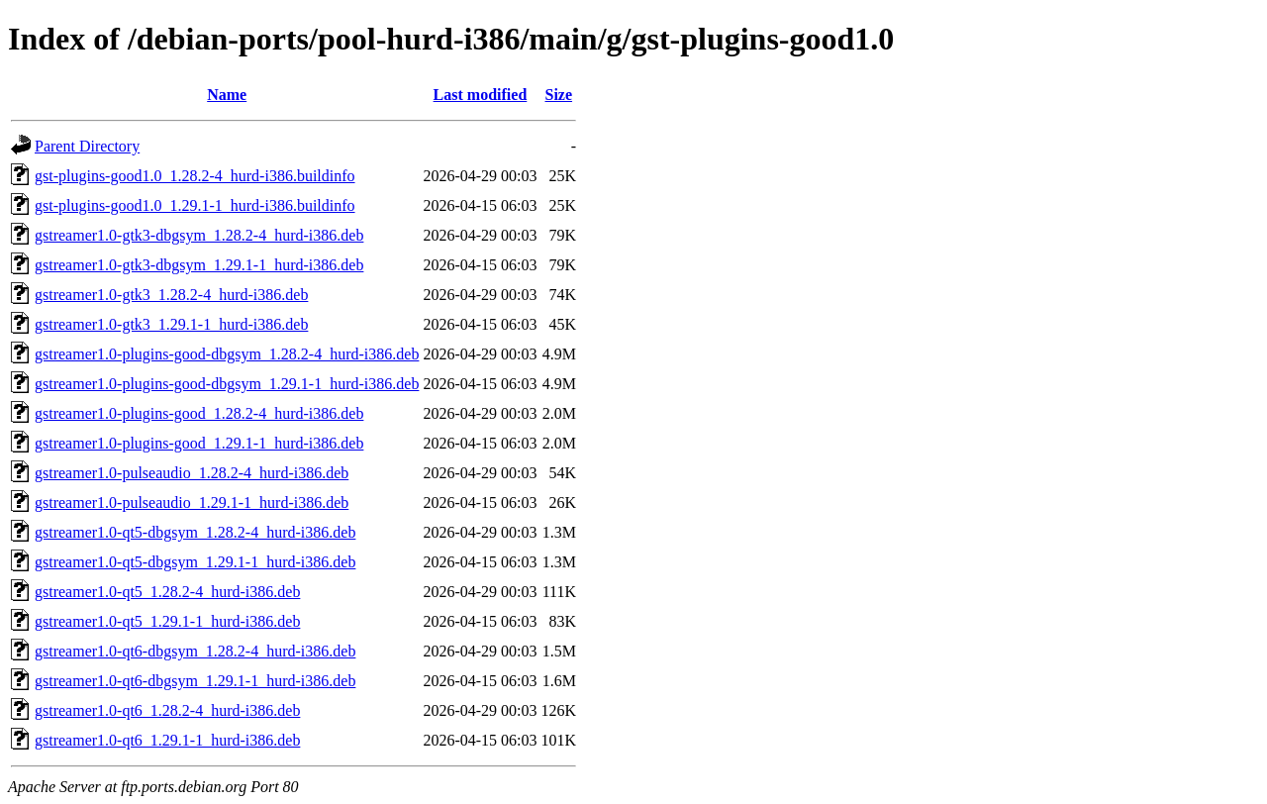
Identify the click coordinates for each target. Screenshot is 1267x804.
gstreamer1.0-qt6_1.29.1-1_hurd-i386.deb (167, 740)
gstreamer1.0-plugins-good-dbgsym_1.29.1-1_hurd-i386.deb (227, 383)
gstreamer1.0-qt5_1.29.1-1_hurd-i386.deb (167, 621)
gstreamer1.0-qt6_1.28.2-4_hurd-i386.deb (167, 710)
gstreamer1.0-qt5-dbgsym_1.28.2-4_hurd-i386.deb (195, 532)
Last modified (481, 94)
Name (226, 94)
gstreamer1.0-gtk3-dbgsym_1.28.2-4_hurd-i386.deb (199, 235)
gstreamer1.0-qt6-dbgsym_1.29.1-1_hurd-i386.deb (195, 680)
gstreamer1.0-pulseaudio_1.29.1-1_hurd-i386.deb (191, 502)
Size (559, 94)
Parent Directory (87, 146)
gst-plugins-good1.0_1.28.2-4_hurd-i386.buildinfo (195, 175)
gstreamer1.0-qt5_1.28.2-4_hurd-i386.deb (167, 591)
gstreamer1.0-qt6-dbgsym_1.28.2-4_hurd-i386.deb (195, 651)
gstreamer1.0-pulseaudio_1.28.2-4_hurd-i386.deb (191, 472)
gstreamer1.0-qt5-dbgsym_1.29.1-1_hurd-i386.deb (195, 561)
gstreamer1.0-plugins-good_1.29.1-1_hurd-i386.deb (199, 443)
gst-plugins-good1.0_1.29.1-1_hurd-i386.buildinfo (195, 205)
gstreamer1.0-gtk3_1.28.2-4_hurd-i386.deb (171, 294)
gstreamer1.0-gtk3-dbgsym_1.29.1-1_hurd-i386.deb (199, 264)
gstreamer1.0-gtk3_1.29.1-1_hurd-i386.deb (171, 324)
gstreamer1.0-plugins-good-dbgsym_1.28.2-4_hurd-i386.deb (227, 354)
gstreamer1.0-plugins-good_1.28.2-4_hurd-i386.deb (199, 413)
